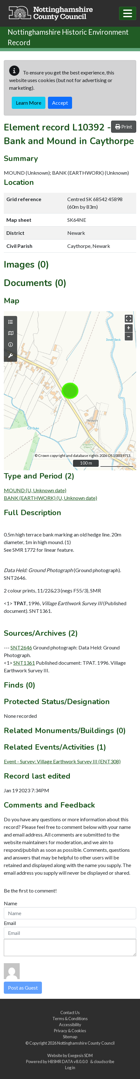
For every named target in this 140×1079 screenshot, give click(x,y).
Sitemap (70, 1036)
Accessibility (70, 1024)
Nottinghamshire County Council (86, 1043)
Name (10, 903)
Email (10, 923)
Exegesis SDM (80, 1055)
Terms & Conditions (70, 1018)
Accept (60, 103)
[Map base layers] (10, 333)
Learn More (28, 103)
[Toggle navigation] (127, 13)
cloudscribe (104, 1061)
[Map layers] (10, 322)
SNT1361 (24, 663)
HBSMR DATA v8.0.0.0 (68, 1061)
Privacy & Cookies (70, 1030)
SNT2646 (21, 647)
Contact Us (70, 1012)
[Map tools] (10, 355)
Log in (70, 1067)
